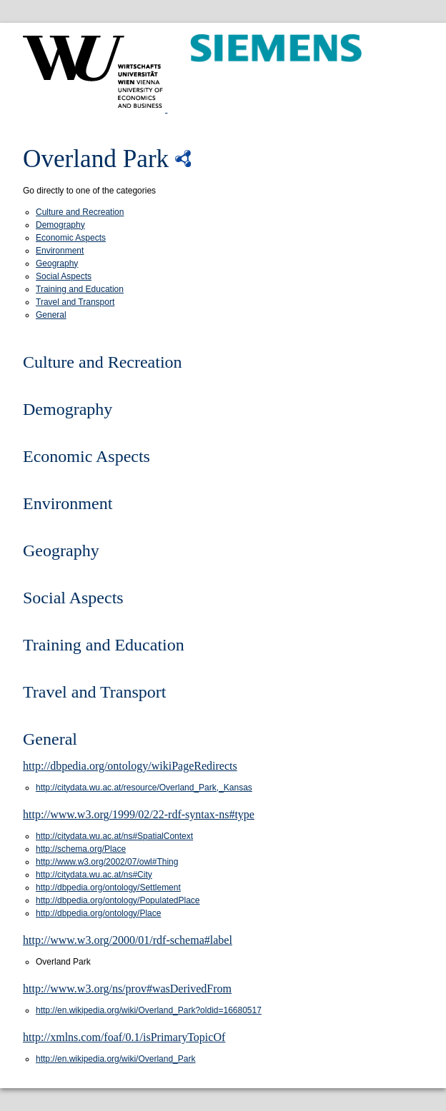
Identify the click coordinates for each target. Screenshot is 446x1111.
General (51, 315)
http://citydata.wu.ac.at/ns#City (94, 875)
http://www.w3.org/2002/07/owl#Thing (107, 862)
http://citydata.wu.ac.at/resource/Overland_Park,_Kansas (144, 788)
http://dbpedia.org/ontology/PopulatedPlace (118, 900)
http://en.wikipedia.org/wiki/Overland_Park (115, 1059)
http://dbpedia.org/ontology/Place (98, 913)
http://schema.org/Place (81, 849)
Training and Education (80, 289)
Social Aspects (63, 276)
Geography (57, 263)
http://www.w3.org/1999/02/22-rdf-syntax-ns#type (138, 814)
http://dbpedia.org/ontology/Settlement (108, 888)
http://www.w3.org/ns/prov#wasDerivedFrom (127, 988)
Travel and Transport (75, 302)
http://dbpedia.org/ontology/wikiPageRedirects (130, 766)
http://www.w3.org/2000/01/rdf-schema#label (127, 940)
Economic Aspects (71, 238)
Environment (60, 251)
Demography (60, 225)
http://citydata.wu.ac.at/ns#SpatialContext (114, 836)
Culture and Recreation (80, 212)
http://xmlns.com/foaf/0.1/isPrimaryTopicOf (124, 1037)
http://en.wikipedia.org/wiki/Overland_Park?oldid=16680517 (149, 1010)
